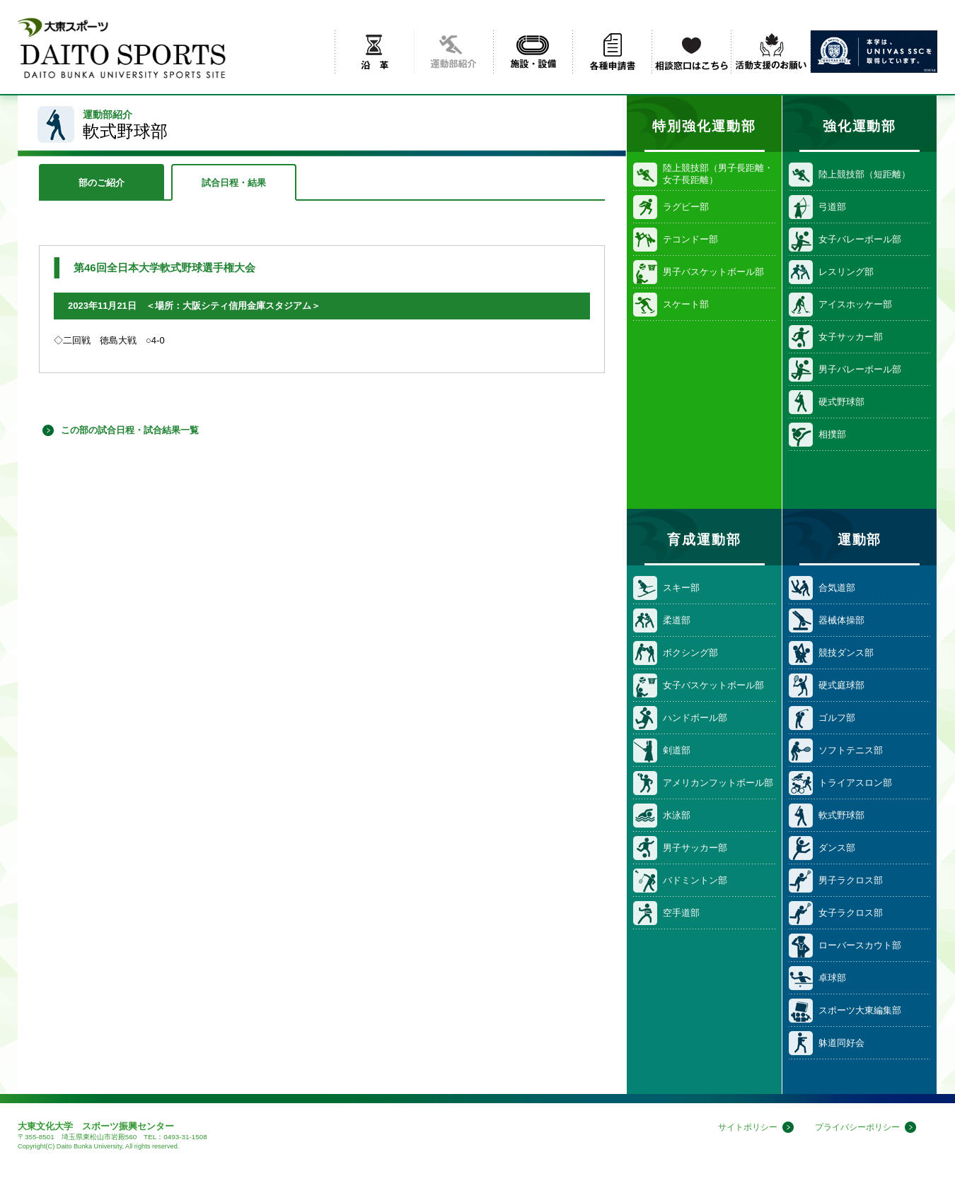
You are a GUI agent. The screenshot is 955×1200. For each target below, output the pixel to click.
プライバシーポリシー (854, 1127)
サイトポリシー (738, 1127)
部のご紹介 (102, 182)
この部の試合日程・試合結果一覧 (130, 430)
